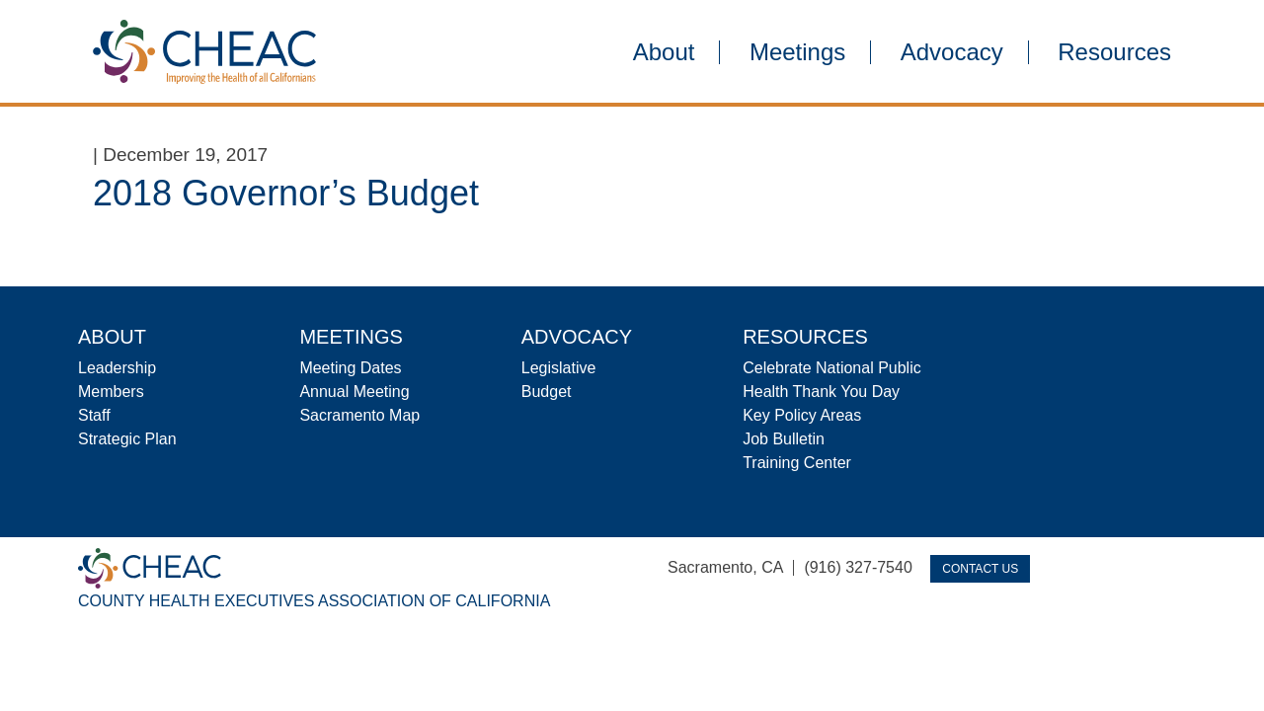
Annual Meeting (354, 391)
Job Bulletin (784, 439)
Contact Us (980, 569)
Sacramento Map (359, 415)
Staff (94, 415)
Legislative (558, 367)
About (664, 52)
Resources (1114, 52)
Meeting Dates (350, 367)
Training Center (797, 462)
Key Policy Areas (802, 415)
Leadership (117, 367)
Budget (546, 391)
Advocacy (952, 52)
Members (111, 391)
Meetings (797, 52)
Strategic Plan (127, 439)
